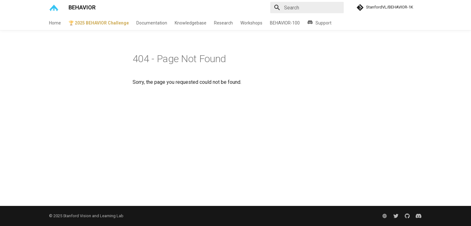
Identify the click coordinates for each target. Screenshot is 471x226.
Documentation (151, 22)
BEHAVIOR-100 (285, 22)
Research (223, 22)
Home (55, 22)
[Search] (307, 7)
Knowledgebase (190, 22)
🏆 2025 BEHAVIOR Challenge (98, 22)
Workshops (251, 22)
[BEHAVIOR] (54, 7)
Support (319, 23)
